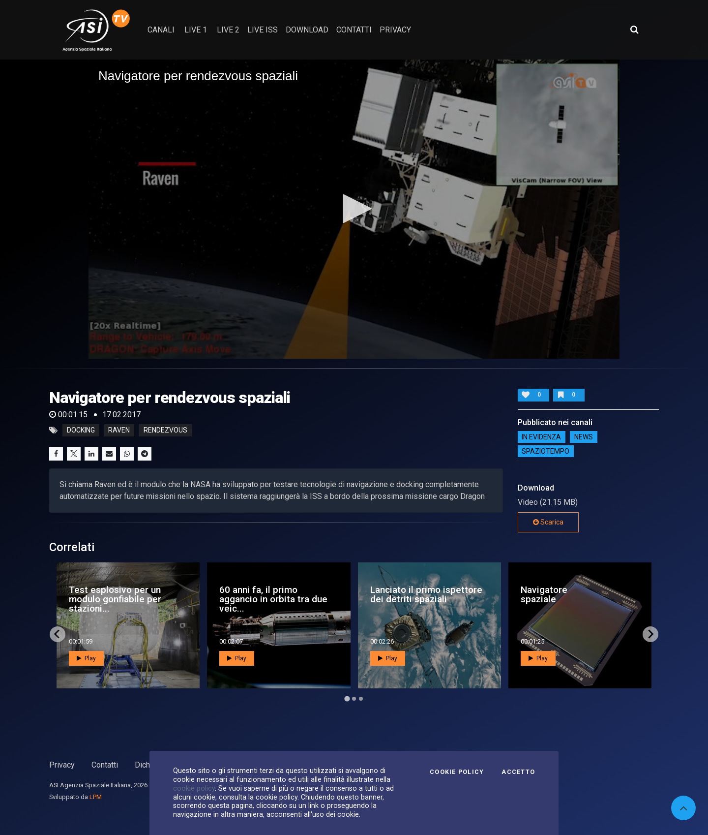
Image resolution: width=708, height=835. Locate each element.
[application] (354, 209)
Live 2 (228, 29)
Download (307, 29)
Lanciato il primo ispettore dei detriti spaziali (426, 594)
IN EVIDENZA (541, 437)
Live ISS (262, 29)
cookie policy (194, 788)
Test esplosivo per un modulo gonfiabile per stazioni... (115, 599)
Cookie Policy (457, 772)
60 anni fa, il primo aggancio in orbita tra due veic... (273, 599)
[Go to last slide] (57, 634)
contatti (354, 29)
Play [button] (86, 658)
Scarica (548, 522)
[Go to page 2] (354, 699)
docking (81, 430)
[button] (354, 208)
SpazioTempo (545, 451)
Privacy (62, 765)
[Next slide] (650, 634)
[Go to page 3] (361, 699)
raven (119, 430)
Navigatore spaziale (544, 594)
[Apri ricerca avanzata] (634, 29)
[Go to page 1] (347, 698)
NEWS (583, 437)
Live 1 (195, 29)
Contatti (104, 765)
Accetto (518, 772)
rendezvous (165, 430)
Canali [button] (161, 29)
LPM (95, 797)
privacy (395, 29)
